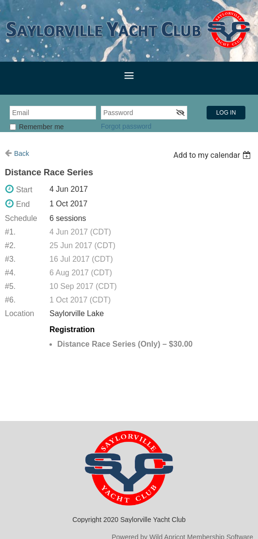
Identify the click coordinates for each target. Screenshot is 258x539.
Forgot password (126, 126)
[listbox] (213, 155)
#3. (10, 259)
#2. (10, 245)
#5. (10, 286)
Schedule (21, 218)
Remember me (41, 127)
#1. (10, 232)
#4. (10, 273)
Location (19, 313)
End (23, 204)
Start (24, 189)
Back (21, 153)
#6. (10, 300)
